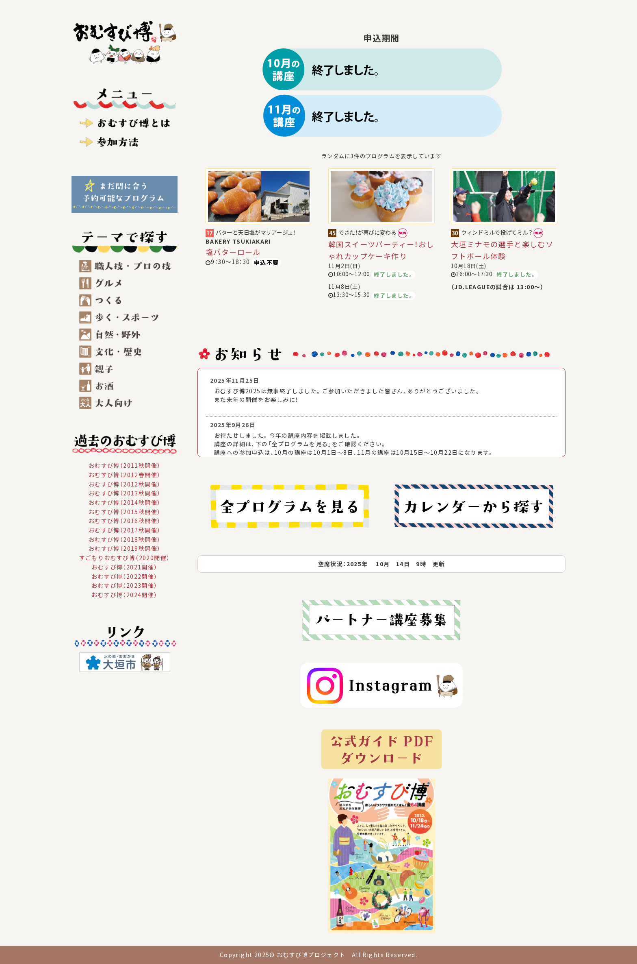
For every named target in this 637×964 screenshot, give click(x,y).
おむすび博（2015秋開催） (125, 511)
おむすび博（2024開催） (124, 595)
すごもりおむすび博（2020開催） (124, 558)
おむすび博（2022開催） (124, 576)
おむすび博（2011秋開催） (125, 465)
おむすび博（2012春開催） (125, 475)
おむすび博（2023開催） (124, 585)
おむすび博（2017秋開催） (125, 530)
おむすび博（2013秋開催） (125, 493)
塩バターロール (233, 251)
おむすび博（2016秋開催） (125, 521)
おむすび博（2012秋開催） (125, 484)
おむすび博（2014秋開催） (125, 502)
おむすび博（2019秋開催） (125, 548)
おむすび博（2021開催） (124, 567)
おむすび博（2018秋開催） (125, 539)
